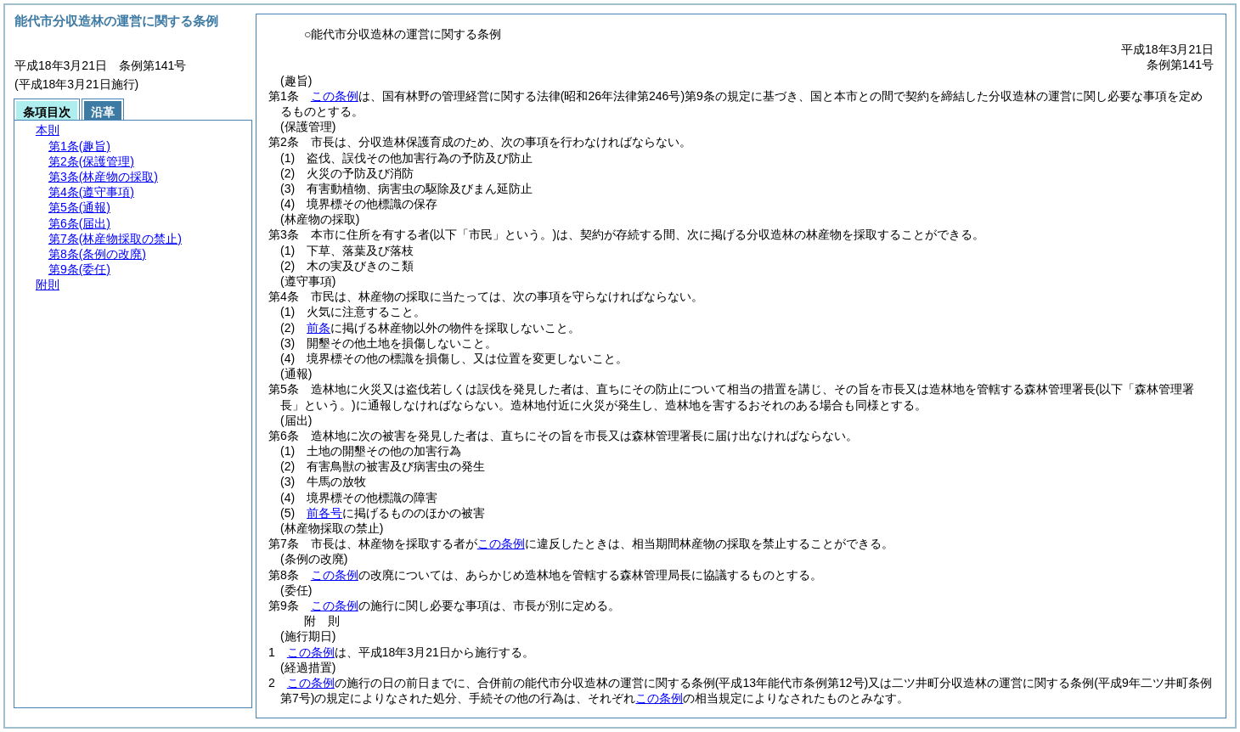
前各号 (324, 513)
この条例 (334, 96)
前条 (318, 328)
